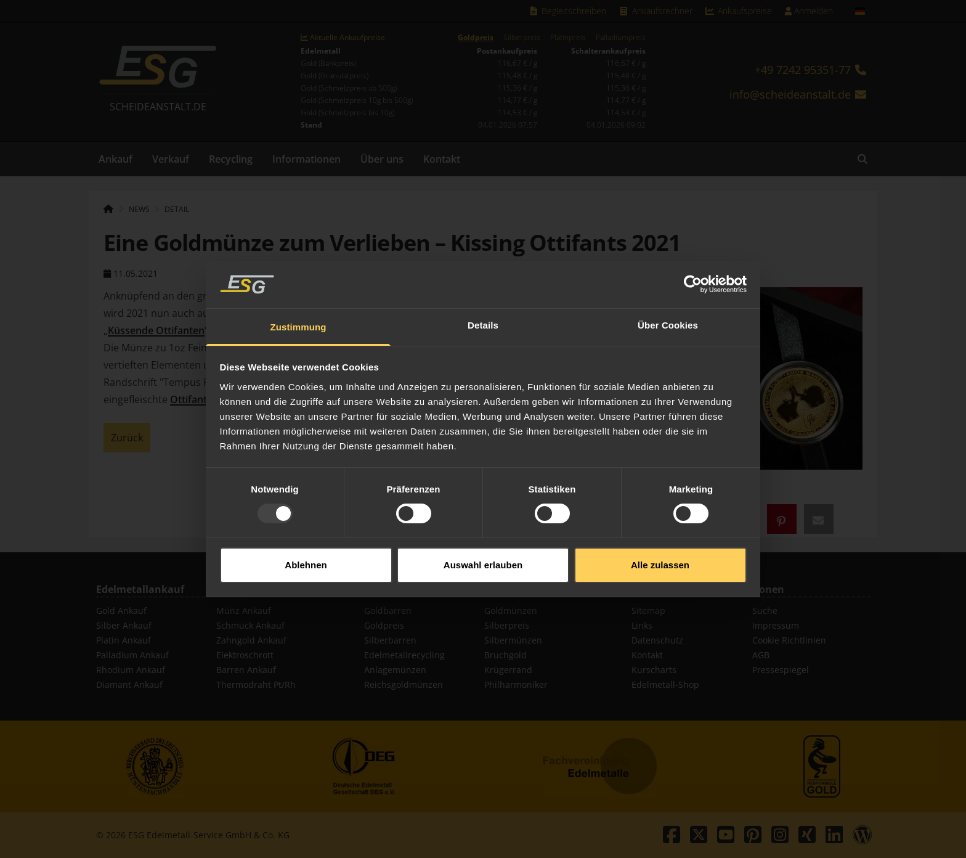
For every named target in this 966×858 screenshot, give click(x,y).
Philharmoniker (516, 684)
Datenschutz (657, 640)
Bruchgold (505, 655)
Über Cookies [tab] (668, 309)
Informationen (306, 159)
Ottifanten (194, 399)
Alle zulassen (660, 549)
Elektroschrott (245, 655)
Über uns (382, 159)
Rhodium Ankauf (130, 670)
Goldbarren (388, 610)
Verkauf (170, 159)
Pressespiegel (780, 670)
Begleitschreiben (568, 11)
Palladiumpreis (621, 38)
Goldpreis (475, 38)
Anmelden (808, 11)
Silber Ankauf (124, 625)
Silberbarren (390, 640)
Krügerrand (508, 670)
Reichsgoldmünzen (403, 684)
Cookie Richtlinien (789, 640)
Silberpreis (521, 38)
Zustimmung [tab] (298, 311)
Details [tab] (483, 309)
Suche (764, 610)
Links (641, 625)
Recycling (231, 159)
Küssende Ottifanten (156, 330)
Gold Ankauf (121, 610)
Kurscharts (653, 670)
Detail (176, 209)
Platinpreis (568, 38)
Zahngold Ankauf (251, 640)
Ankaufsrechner (655, 11)
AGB (760, 655)
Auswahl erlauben (483, 549)
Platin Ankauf (123, 640)
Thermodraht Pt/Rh (256, 684)
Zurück (127, 437)
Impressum (775, 625)
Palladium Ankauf (132, 655)
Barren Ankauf (246, 670)
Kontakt (441, 159)
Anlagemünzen (395, 670)
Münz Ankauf (243, 610)
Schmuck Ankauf (250, 625)
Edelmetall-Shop (665, 684)
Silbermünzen (513, 640)
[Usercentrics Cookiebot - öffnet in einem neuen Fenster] (693, 268)
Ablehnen (306, 549)
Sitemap (648, 610)
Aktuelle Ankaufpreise (343, 38)
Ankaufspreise (739, 11)
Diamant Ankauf (129, 684)
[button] (782, 519)
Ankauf (115, 159)
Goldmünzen (510, 610)
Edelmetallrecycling (404, 655)
